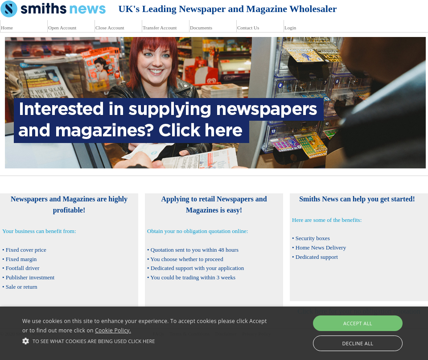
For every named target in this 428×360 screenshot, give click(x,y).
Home (7, 27)
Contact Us (248, 27)
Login (290, 27)
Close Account (109, 27)
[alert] (214, 333)
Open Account (62, 27)
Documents (201, 27)
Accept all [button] (357, 323)
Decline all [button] (358, 343)
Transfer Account (160, 27)
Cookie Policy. (113, 330)
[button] (147, 340)
